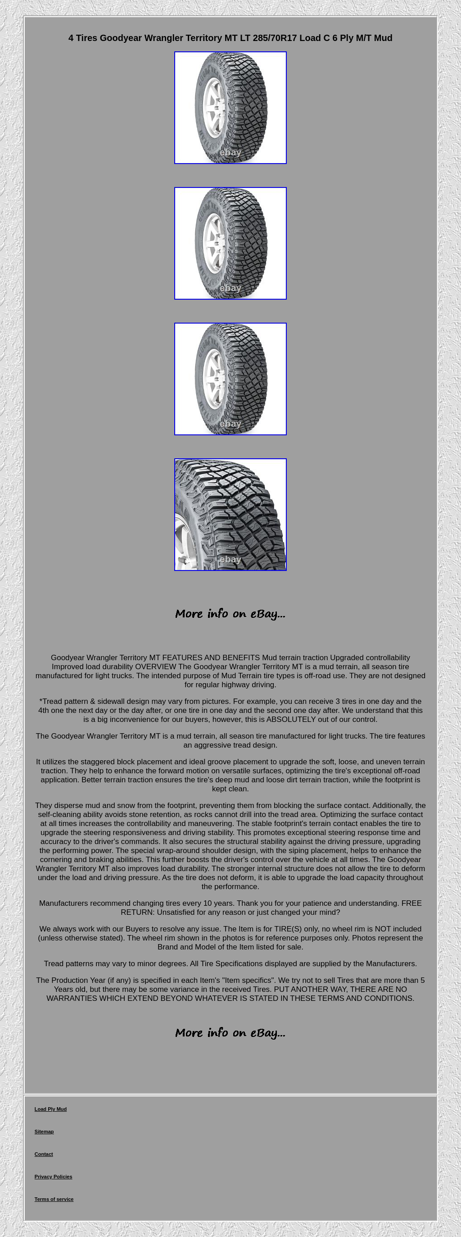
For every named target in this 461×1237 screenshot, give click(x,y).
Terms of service (54, 1199)
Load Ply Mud (51, 1109)
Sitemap (44, 1131)
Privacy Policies (53, 1176)
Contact (44, 1154)
